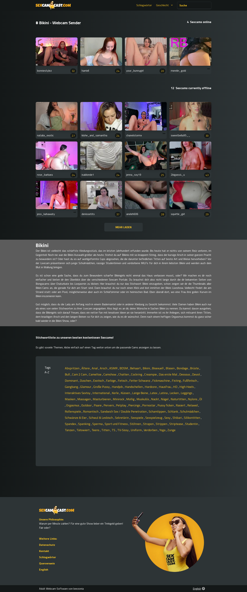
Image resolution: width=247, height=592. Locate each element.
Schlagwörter (144, 5)
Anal (95, 368)
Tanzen (70, 430)
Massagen (84, 399)
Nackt (155, 399)
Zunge (171, 430)
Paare (98, 405)
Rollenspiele (73, 411)
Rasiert (181, 405)
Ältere (85, 368)
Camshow (110, 374)
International (101, 393)
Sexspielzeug (154, 417)
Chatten (124, 374)
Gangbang (72, 386)
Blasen (170, 368)
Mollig (130, 399)
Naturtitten (179, 399)
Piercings (134, 405)
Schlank (173, 411)
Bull (68, 374)
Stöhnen (136, 424)
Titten (105, 430)
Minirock (119, 399)
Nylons (193, 399)
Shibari (178, 417)
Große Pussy (101, 386)
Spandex (71, 424)
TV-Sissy (123, 430)
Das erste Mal (168, 374)
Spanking (84, 424)
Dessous (185, 374)
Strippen (162, 424)
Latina (163, 393)
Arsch (104, 368)
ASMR (113, 368)
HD (175, 386)
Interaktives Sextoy (78, 393)
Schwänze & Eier (76, 417)
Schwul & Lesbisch (101, 417)
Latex (154, 393)
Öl (200, 399)
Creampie (150, 374)
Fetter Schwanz (140, 380)
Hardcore (151, 386)
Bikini (147, 368)
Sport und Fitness (116, 424)
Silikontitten (192, 417)
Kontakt (44, 551)
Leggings (187, 393)
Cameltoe (95, 374)
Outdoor (86, 405)
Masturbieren (102, 399)
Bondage (183, 368)
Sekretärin (122, 417)
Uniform (136, 430)
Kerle (115, 393)
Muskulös (143, 399)
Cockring (137, 374)
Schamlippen (157, 411)
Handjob (118, 386)
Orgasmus (73, 405)
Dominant (72, 380)
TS (114, 430)
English (43, 569)
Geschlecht (165, 5)
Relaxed (192, 405)
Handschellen (134, 386)
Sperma (97, 424)
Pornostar (149, 405)
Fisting (176, 380)
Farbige (111, 380)
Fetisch (123, 380)
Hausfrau (165, 386)
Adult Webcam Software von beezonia (61, 589)
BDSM (124, 368)
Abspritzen (72, 368)
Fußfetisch (190, 380)
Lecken (174, 393)
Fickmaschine (161, 380)
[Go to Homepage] (53, 5)
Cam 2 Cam (79, 374)
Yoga (162, 430)
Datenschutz (47, 545)
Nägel (165, 399)
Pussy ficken (165, 405)
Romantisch (91, 411)
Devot (196, 374)
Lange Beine (140, 393)
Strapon (148, 424)
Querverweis (47, 563)
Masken (70, 399)
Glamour (86, 386)
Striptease (176, 424)
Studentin (192, 424)
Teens (96, 430)
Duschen (86, 380)
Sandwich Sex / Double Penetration (124, 411)
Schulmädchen (190, 411)
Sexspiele (137, 417)
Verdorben (151, 430)
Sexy (167, 417)
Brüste (194, 368)
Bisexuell (158, 368)
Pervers (109, 405)
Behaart (135, 368)
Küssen (126, 393)
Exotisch (99, 380)
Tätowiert (83, 430)
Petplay (121, 405)
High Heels (187, 386)
